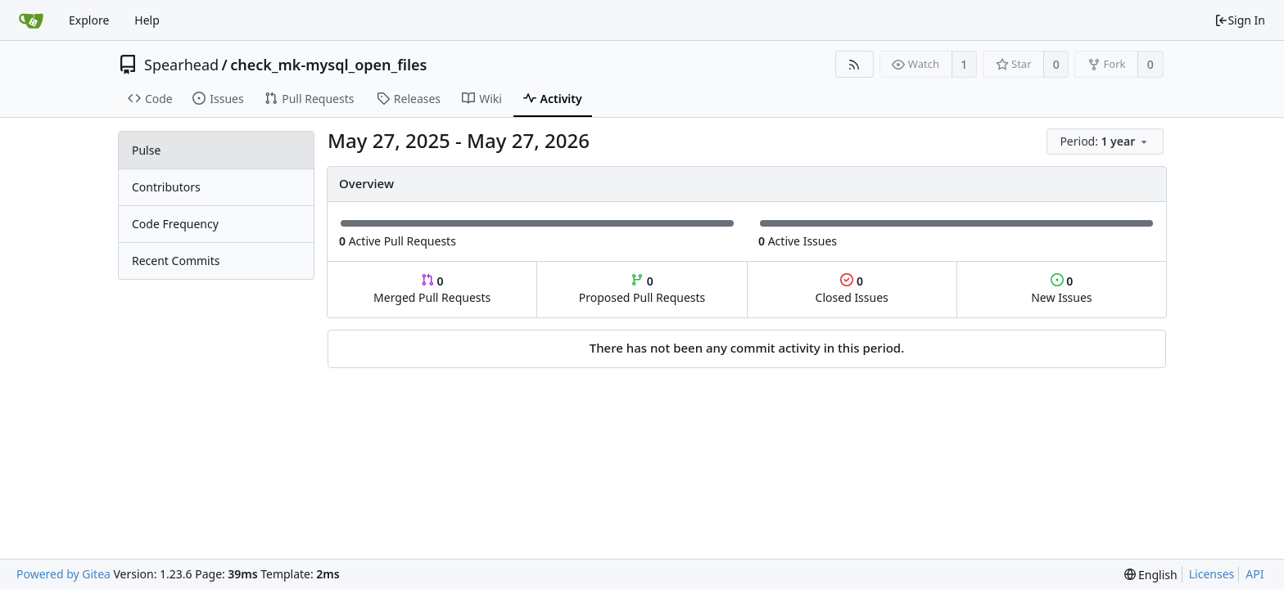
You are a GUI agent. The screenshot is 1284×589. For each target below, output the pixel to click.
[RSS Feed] (854, 64)
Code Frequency (175, 224)
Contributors (166, 187)
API (1255, 574)
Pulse (146, 150)
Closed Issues (852, 289)
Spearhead (181, 64)
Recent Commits (175, 260)
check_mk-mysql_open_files (328, 64)
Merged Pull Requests (432, 289)
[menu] (1106, 141)
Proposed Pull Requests (642, 289)
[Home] (31, 20)
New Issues (1061, 289)
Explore (89, 20)
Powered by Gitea (63, 574)
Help (147, 20)
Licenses (1212, 574)
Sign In (1239, 20)
